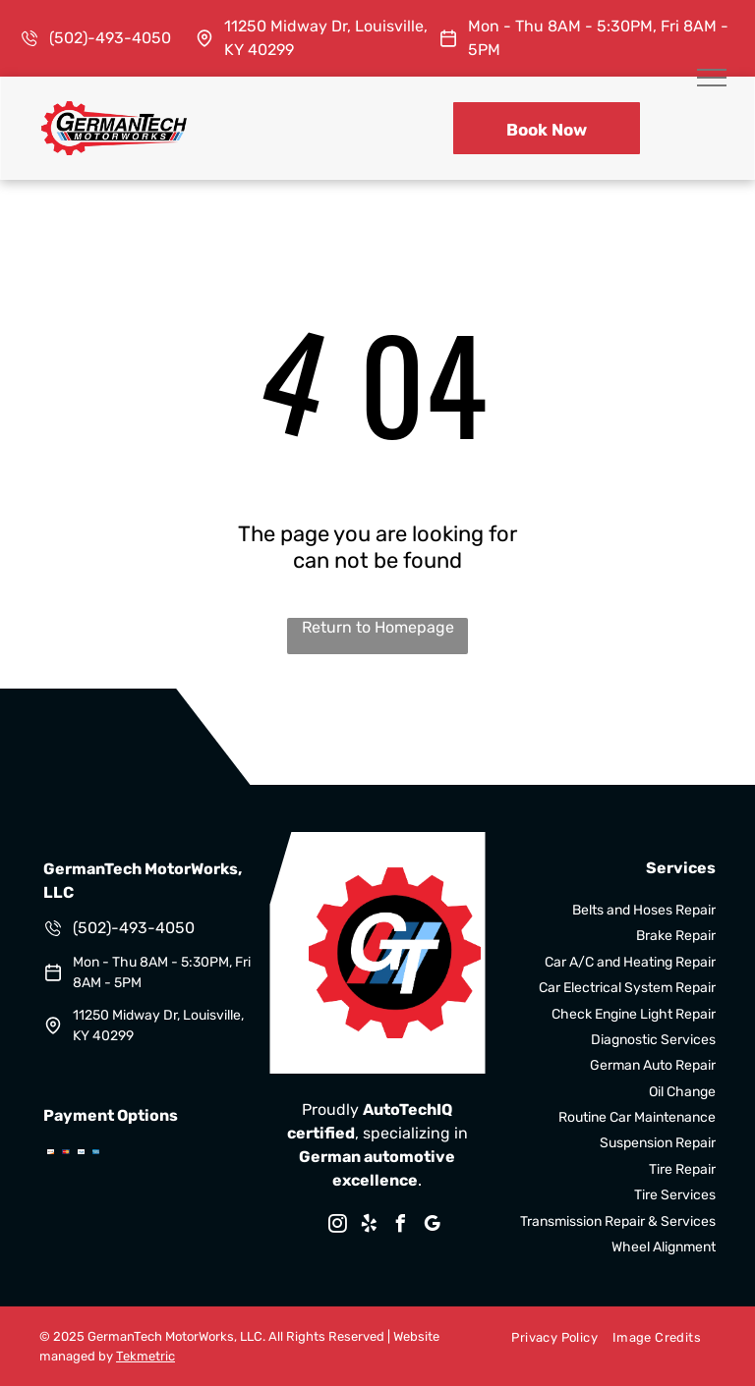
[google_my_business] (432, 1226)
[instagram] (338, 1226)
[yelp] (369, 1226)
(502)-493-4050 (110, 37)
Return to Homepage (378, 627)
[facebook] (401, 1226)
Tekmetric (145, 1356)
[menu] (711, 77)
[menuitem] (546, 1337)
